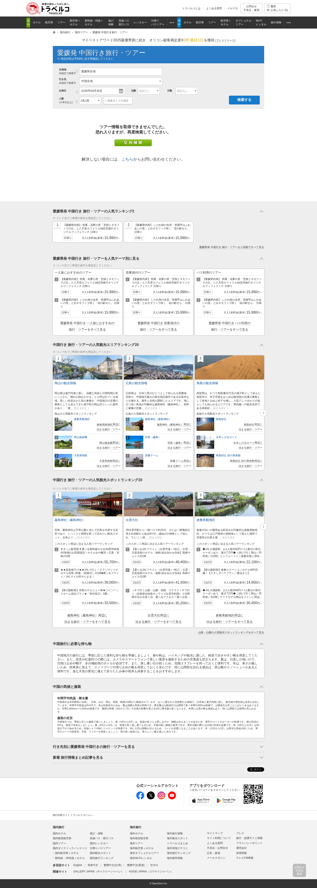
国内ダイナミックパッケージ (70, 848)
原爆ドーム (151, 455)
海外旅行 (135, 827)
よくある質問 (214, 8)
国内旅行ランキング (102, 858)
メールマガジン (216, 857)
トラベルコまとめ (177, 843)
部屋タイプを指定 (118, 100)
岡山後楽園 (80, 437)
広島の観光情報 (136, 383)
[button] (263, 412)
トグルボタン (158, 211)
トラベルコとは (191, 8)
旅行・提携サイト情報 (249, 838)
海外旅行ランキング (179, 853)
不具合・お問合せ (217, 848)
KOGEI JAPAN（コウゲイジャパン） (151, 871)
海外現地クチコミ (177, 848)
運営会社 (241, 848)
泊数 (133, 90)
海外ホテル (136, 833)
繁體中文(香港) (136, 865)
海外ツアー (136, 843)
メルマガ (232, 8)
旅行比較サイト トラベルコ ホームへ (73, 815)
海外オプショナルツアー (144, 853)
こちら (127, 159)
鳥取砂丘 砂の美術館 (228, 455)
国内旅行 (58, 827)
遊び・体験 (96, 833)
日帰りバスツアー (100, 848)
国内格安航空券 (62, 838)
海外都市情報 (175, 858)
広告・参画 (213, 853)
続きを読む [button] (83, 537)
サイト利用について (219, 838)
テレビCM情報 (245, 857)
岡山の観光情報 (65, 383)
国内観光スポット (100, 853)
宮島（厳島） (153, 437)
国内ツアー (59, 843)
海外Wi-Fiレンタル (141, 858)
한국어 (154, 865)
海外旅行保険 (175, 833)
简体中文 (93, 865)
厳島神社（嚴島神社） (158, 419)
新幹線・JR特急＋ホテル (70, 858)
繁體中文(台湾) (112, 865)
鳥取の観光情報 (207, 383)
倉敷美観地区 (82, 419)
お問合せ (251, 8)
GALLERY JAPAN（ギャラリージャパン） (98, 871)
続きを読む (80, 408)
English (77, 865)
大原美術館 (80, 455)
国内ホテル (59, 833)
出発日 (62, 90)
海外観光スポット (177, 838)
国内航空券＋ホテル (67, 853)
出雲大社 (132, 520)
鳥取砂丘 (221, 419)
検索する (244, 100)
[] (226, 40)
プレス (240, 833)
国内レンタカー (99, 843)
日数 (169, 90)
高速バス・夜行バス (102, 838)
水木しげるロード (226, 437)
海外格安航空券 (139, 838)
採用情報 (241, 853)
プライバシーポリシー (249, 843)
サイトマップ (215, 833)
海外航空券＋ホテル (142, 848)
